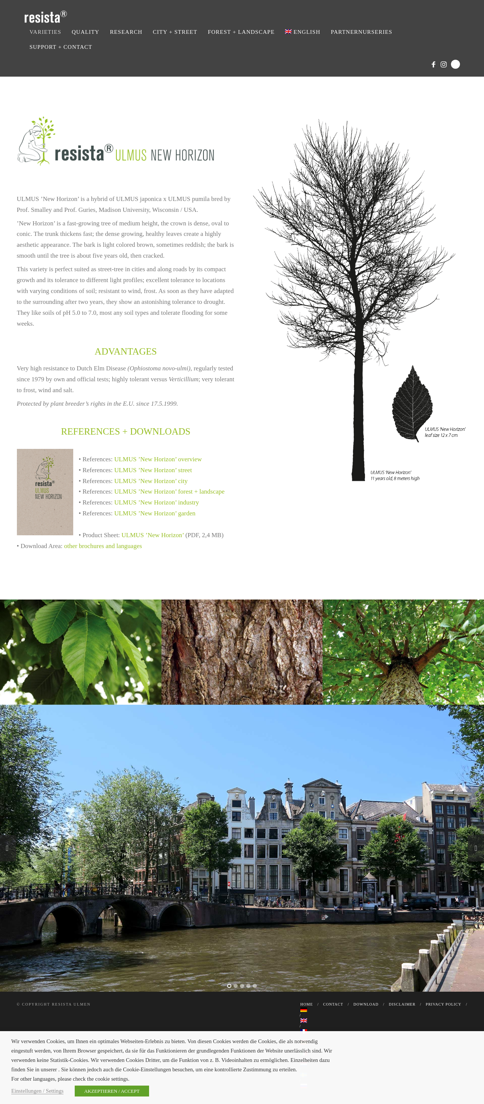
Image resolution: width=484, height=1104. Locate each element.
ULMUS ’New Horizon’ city (151, 481)
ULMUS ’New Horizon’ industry (156, 502)
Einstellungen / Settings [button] (37, 1091)
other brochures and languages (103, 546)
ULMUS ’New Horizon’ (153, 535)
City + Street (175, 32)
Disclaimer (402, 1004)
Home (306, 1004)
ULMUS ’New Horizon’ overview (158, 459)
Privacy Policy (443, 1004)
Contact (333, 1004)
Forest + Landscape (241, 32)
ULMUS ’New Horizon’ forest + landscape (169, 491)
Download (365, 1004)
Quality (86, 32)
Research (126, 32)
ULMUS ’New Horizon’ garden (154, 513)
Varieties (45, 32)
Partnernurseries (361, 32)
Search (455, 64)
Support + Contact (60, 47)
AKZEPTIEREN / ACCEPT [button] (111, 1091)
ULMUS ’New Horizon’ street (153, 470)
